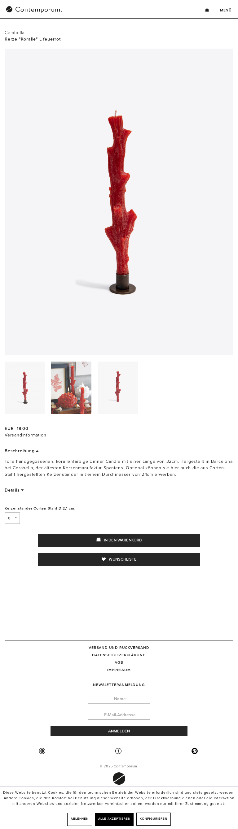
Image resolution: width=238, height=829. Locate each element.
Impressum (118, 670)
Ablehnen (79, 819)
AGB (119, 662)
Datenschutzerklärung (119, 655)
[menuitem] (66, 10)
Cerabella (14, 32)
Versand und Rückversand (119, 647)
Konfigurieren (153, 819)
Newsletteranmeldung (119, 685)
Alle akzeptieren (114, 819)
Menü (226, 10)
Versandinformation (25, 435)
